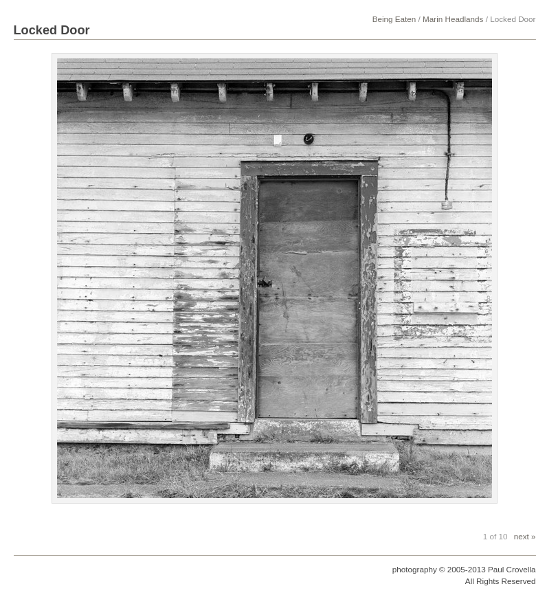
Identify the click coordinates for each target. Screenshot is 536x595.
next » (525, 536)
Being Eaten (394, 18)
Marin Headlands (453, 18)
